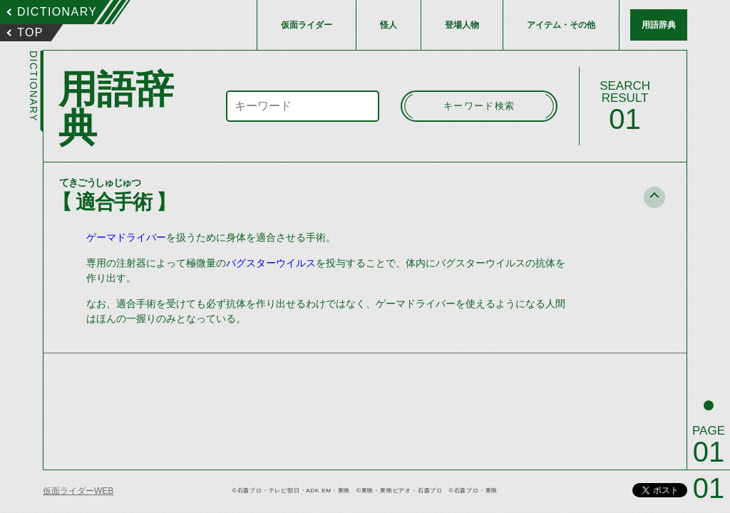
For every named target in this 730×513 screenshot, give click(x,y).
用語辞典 (659, 25)
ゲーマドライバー (126, 237)
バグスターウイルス (271, 263)
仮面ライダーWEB (78, 491)
